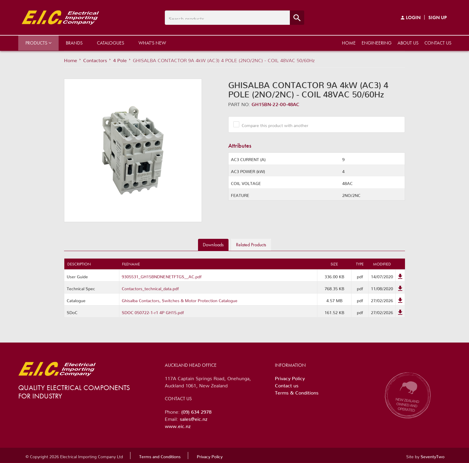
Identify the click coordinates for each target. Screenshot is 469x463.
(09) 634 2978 (196, 410)
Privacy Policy (290, 377)
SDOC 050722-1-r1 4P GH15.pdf (153, 311)
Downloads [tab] (213, 245)
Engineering (377, 43)
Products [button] (38, 43)
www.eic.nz (178, 425)
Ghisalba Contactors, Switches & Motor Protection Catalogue (179, 299)
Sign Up (437, 17)
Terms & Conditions (297, 391)
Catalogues (110, 43)
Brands (74, 43)
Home (349, 43)
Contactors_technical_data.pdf (150, 287)
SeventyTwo (432, 455)
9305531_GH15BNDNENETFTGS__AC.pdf (162, 275)
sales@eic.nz (193, 418)
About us (408, 43)
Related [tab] (251, 245)
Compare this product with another (272, 124)
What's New (152, 43)
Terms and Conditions (160, 455)
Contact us (437, 43)
